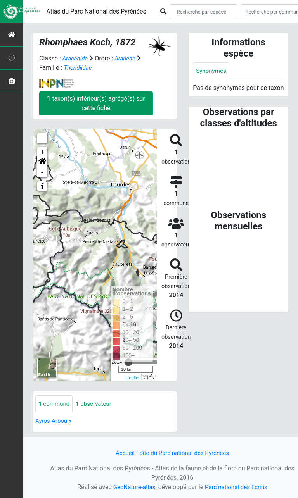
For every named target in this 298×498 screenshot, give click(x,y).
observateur (97, 404)
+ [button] (42, 152)
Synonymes (212, 71)
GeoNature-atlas (132, 487)
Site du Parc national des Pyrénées (184, 453)
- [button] (42, 172)
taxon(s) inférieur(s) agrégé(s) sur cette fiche (96, 103)
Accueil (122, 453)
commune (54, 404)
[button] (42, 162)
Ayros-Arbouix (54, 421)
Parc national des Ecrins (237, 487)
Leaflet (132, 378)
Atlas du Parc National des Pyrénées (96, 11)
